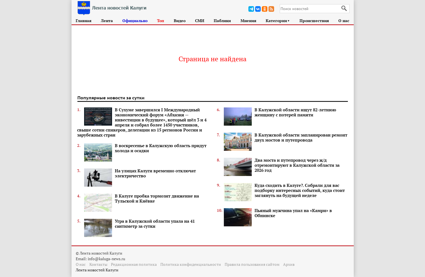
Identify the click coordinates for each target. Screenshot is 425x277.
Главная (83, 20)
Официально (135, 20)
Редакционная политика (134, 264)
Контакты (98, 264)
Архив (289, 264)
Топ (160, 20)
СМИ (199, 20)
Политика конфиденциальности (190, 264)
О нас (343, 20)
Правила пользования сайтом (252, 264)
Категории (278, 20)
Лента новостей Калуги (97, 270)
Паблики (222, 20)
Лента (107, 20)
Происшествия (314, 20)
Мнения (248, 20)
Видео (180, 20)
